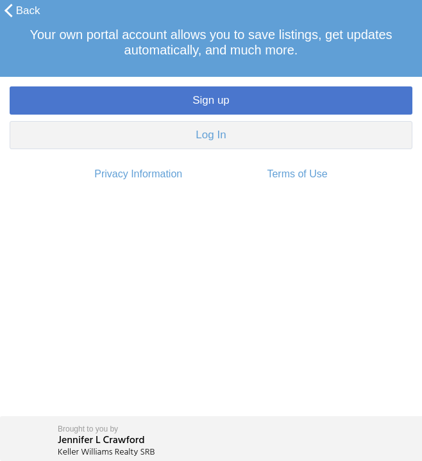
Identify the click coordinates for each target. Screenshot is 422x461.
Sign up (211, 100)
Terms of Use (297, 173)
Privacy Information (138, 173)
